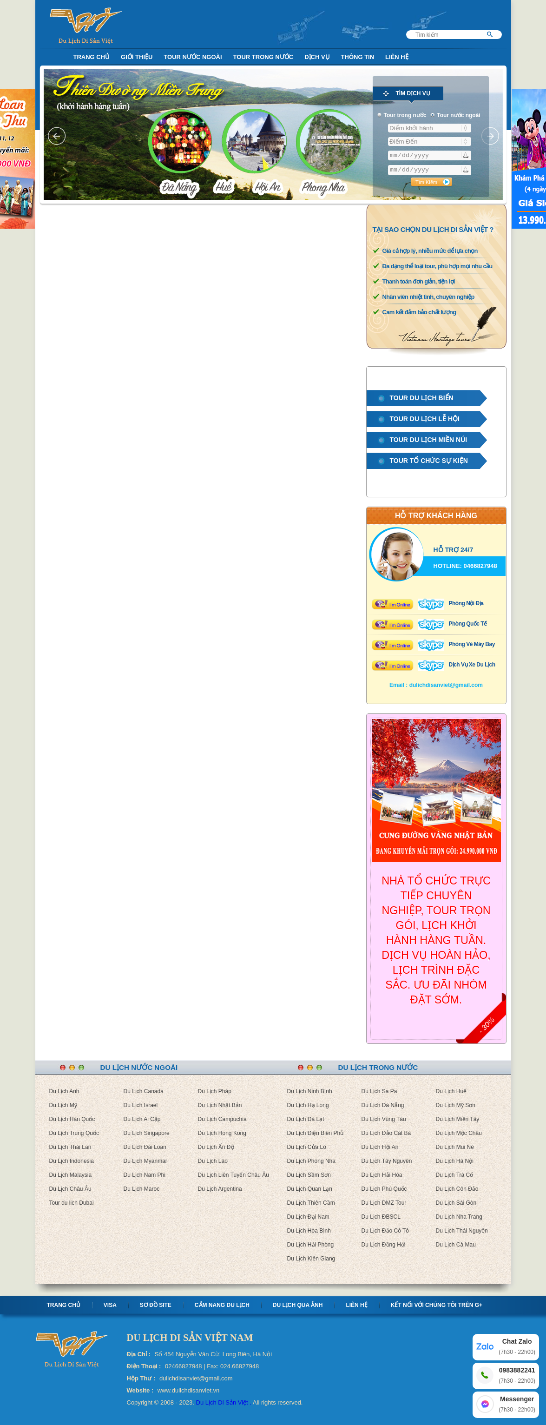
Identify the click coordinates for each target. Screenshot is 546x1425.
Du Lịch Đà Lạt (305, 1119)
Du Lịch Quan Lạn (309, 1189)
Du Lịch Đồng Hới (384, 1244)
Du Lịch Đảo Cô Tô (385, 1230)
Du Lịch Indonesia (71, 1161)
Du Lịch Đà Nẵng (383, 1105)
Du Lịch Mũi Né (455, 1147)
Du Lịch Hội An (380, 1147)
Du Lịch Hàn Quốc (72, 1119)
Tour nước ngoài (193, 56)
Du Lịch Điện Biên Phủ (315, 1133)
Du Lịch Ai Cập (142, 1119)
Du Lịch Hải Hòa (382, 1175)
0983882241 (517, 1375)
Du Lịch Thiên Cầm (311, 1203)
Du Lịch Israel (141, 1105)
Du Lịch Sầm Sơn (309, 1175)
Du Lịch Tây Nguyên (387, 1161)
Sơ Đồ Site (155, 1305)
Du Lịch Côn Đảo (457, 1189)
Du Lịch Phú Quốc (384, 1189)
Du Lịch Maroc (142, 1189)
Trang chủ (63, 1305)
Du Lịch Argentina (220, 1189)
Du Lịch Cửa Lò (306, 1147)
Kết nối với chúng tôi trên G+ (436, 1305)
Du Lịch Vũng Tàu (384, 1119)
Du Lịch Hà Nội (455, 1161)
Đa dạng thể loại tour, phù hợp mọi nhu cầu (437, 266)
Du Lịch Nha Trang (459, 1217)
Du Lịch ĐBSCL (381, 1217)
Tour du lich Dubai (71, 1203)
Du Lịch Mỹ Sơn (455, 1105)
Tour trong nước (263, 56)
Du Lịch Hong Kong (222, 1133)
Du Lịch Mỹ (63, 1105)
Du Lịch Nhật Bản (220, 1105)
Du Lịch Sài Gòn (456, 1203)
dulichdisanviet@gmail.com (446, 685)
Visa (110, 1305)
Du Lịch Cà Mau (456, 1244)
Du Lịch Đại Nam (308, 1217)
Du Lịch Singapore (147, 1133)
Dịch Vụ (316, 56)
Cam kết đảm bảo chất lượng (419, 312)
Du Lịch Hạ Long (308, 1105)
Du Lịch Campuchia (222, 1119)
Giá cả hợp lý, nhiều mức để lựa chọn (430, 250)
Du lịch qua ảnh (298, 1305)
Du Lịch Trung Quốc (74, 1133)
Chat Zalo (517, 1347)
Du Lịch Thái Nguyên (462, 1230)
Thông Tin (358, 56)
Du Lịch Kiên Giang (311, 1258)
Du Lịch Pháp (214, 1091)
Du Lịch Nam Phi (144, 1175)
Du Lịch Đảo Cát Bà (386, 1133)
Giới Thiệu (136, 56)
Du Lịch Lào (213, 1161)
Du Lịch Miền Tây (458, 1119)
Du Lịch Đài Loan (145, 1147)
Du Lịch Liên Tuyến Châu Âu (233, 1175)
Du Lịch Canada (144, 1091)
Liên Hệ (396, 56)
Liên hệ (356, 1305)
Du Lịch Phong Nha (311, 1161)
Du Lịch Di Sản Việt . (223, 1402)
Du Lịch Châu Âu (70, 1189)
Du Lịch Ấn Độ (216, 1147)
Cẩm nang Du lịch (222, 1305)
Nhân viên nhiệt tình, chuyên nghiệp (428, 296)
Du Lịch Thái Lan (70, 1147)
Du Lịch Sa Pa (379, 1091)
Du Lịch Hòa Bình (309, 1230)
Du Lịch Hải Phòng (310, 1244)
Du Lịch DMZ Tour (384, 1203)
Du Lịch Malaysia (70, 1175)
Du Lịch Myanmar (145, 1161)
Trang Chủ (91, 56)
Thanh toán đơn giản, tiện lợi (418, 281)
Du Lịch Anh (64, 1091)
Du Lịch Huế (451, 1091)
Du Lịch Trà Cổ (455, 1175)
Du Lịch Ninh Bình (309, 1091)
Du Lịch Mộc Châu (459, 1133)
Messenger (517, 1404)
